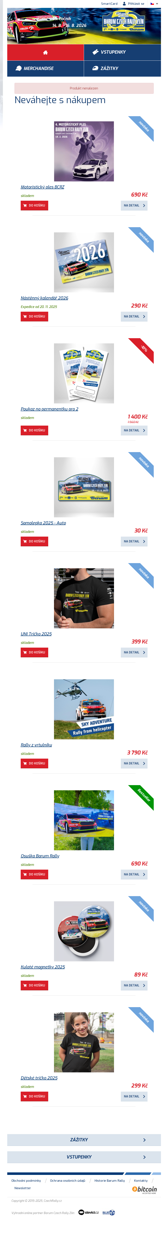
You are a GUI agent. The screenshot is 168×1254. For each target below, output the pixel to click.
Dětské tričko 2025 (39, 1078)
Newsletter (22, 1188)
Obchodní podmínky (26, 1181)
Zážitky (79, 1140)
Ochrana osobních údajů (67, 1181)
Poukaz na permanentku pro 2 (49, 409)
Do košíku (37, 205)
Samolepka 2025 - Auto (43, 523)
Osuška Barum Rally (40, 856)
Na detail (131, 205)
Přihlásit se (136, 4)
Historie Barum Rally (110, 1181)
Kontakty (141, 1181)
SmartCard (109, 4)
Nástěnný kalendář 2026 (44, 298)
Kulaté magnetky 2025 (43, 967)
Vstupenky (78, 1157)
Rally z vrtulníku (36, 745)
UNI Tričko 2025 (36, 634)
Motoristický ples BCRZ (42, 187)
